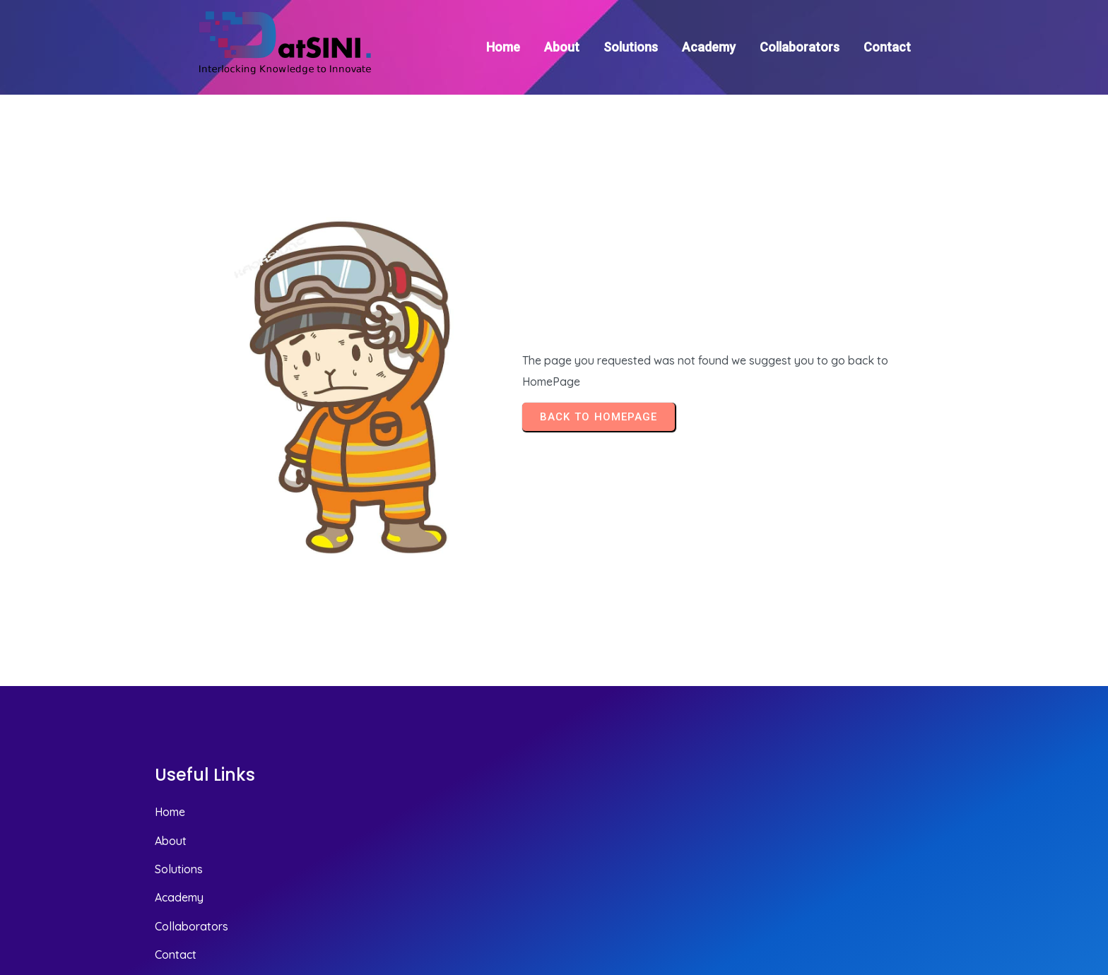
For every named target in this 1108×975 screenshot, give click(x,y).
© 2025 (933, 888)
